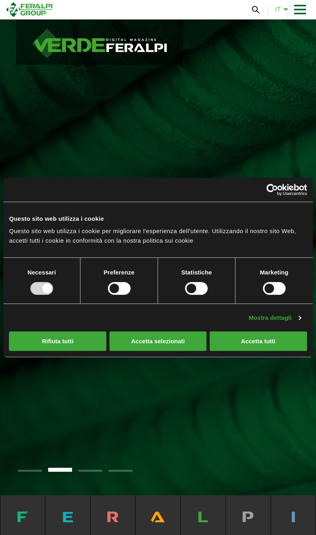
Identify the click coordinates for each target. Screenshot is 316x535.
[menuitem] (279, 9)
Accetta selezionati (158, 341)
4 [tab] (120, 471)
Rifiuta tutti (58, 341)
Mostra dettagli (269, 317)
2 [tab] (60, 470)
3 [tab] (90, 471)
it (278, 9)
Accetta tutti (258, 341)
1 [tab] (30, 471)
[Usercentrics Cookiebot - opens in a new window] (272, 190)
